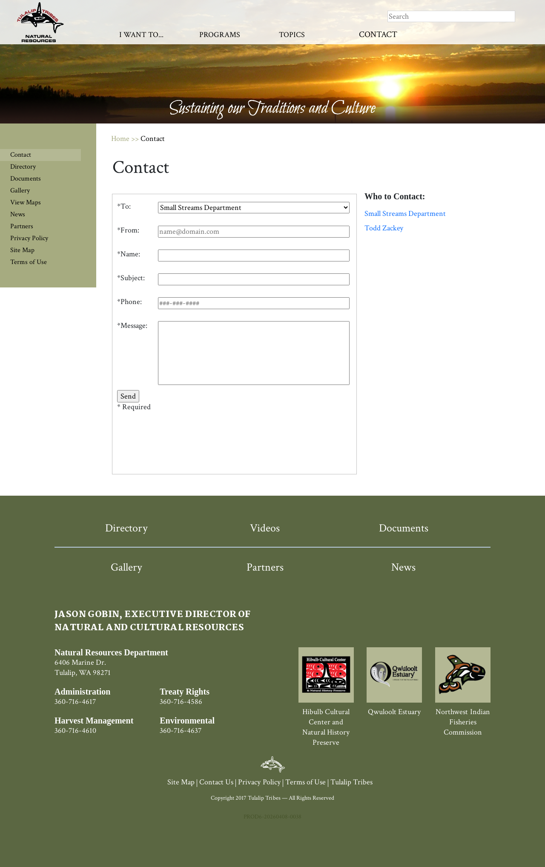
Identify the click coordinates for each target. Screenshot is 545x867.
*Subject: (131, 278)
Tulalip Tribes (351, 782)
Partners (21, 226)
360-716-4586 (181, 701)
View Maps (25, 202)
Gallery (20, 190)
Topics (292, 35)
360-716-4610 (75, 730)
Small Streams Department (405, 213)
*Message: (132, 325)
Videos (265, 528)
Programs (219, 35)
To (124, 206)
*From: (128, 230)
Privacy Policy (29, 238)
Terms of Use (28, 262)
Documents (25, 178)
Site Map (22, 250)
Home (120, 139)
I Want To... (141, 35)
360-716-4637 (180, 730)
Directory (23, 166)
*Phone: (129, 302)
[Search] (451, 16)
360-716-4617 (75, 701)
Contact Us (216, 782)
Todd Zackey (383, 228)
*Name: (128, 254)
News (17, 214)
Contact (378, 34)
